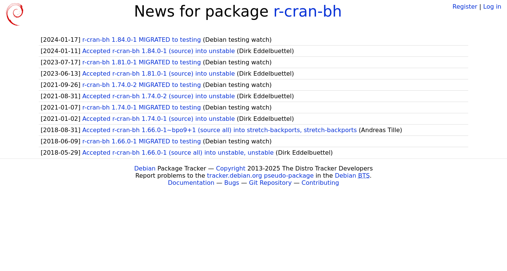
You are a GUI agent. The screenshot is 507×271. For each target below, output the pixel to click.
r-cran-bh (307, 11)
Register (464, 6)
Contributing (320, 182)
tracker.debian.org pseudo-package (260, 175)
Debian (145, 168)
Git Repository (270, 182)
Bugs (231, 182)
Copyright (230, 168)
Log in (492, 6)
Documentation (191, 182)
